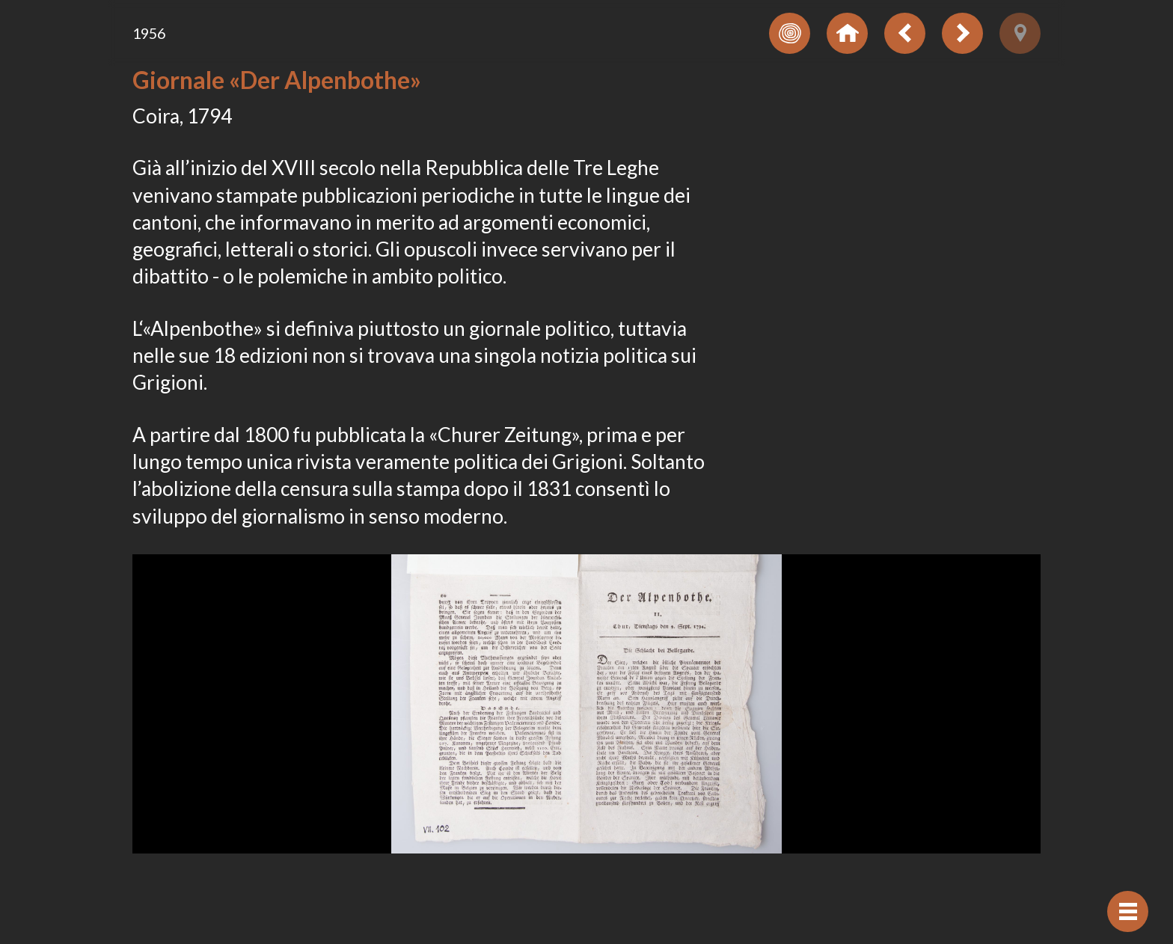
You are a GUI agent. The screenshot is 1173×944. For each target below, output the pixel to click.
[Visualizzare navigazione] (1127, 911)
